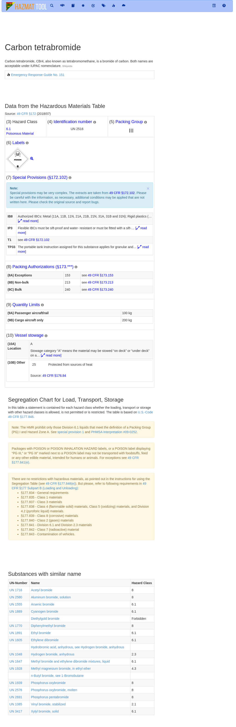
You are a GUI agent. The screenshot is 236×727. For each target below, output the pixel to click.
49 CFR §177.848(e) (60, 483)
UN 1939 (15, 683)
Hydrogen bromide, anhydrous (52, 654)
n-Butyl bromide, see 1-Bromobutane (57, 676)
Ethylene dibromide (44, 640)
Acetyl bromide (41, 590)
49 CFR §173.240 (100, 289)
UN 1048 (15, 654)
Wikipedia (67, 66)
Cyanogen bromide (44, 611)
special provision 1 (70, 432)
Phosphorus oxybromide (48, 683)
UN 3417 (15, 711)
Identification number (73, 121)
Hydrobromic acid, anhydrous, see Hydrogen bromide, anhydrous (77, 647)
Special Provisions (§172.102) (39, 177)
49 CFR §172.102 (122, 193)
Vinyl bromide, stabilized (48, 704)
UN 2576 (15, 690)
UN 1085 (15, 704)
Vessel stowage (29, 335)
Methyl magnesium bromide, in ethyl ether (61, 668)
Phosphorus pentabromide (50, 697)
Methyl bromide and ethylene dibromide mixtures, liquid (70, 661)
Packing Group (129, 121)
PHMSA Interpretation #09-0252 (114, 432)
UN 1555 (15, 604)
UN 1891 (15, 633)
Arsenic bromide (42, 604)
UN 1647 (15, 661)
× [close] (148, 188)
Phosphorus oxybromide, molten (54, 690)
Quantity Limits (26, 304)
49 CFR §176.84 (54, 375)
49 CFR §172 (26, 114)
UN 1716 (15, 590)
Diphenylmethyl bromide (48, 626)
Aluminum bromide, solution (51, 597)
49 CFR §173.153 (100, 275)
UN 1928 (15, 668)
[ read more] (28, 221)
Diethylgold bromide (45, 618)
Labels (18, 142)
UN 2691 (15, 697)
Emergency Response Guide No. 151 (37, 75)
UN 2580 (15, 597)
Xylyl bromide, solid (45, 711)
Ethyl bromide (41, 633)
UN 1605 (15, 640)
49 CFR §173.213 (100, 282)
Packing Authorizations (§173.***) (42, 266)
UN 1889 (15, 611)
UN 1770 (15, 626)
